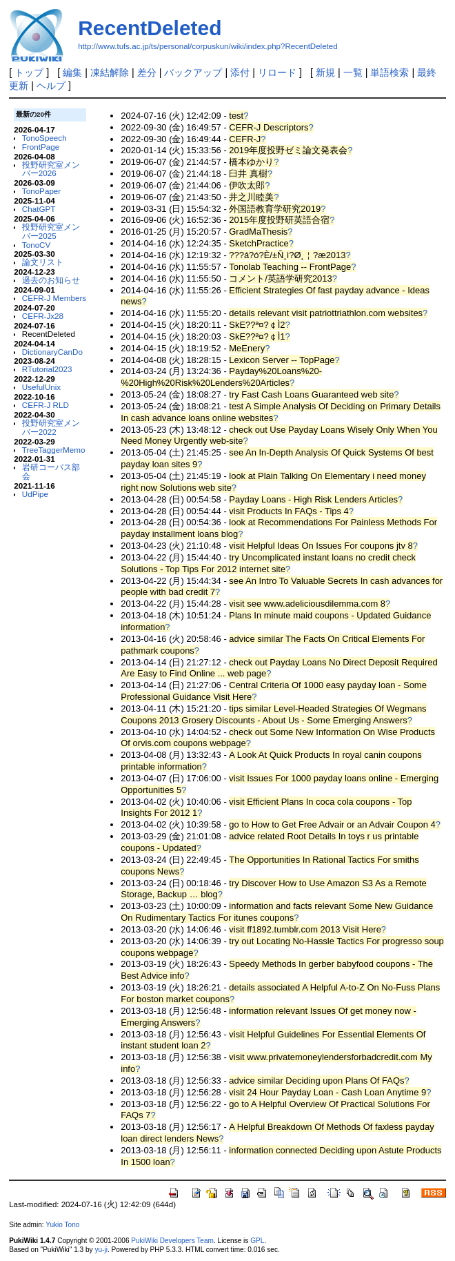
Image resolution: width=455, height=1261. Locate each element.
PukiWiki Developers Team (172, 1240)
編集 (72, 72)
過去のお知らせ (51, 279)
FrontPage (40, 146)
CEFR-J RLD (45, 404)
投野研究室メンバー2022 (51, 427)
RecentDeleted (149, 28)
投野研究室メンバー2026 (51, 169)
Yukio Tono (62, 1225)
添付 (240, 72)
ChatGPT (39, 208)
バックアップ (193, 72)
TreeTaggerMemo (53, 449)
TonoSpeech (44, 137)
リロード (277, 72)
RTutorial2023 (47, 368)
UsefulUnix (41, 386)
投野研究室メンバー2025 (51, 231)
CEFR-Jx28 (42, 315)
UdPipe (35, 493)
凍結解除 (109, 72)
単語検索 (389, 72)
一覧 (353, 72)
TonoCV (36, 244)
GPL (257, 1240)
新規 (325, 72)
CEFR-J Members (54, 297)
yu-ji (100, 1249)
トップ (28, 72)
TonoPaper (41, 190)
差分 (146, 72)
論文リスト (42, 261)
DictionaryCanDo (52, 351)
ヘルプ (51, 85)
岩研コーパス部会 (51, 471)
